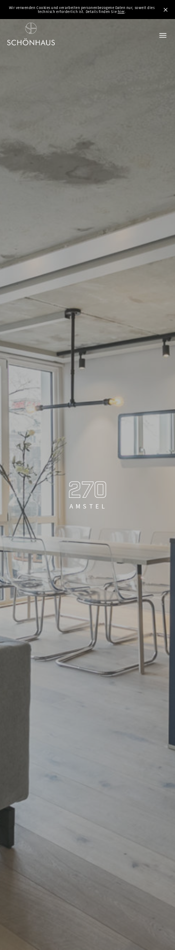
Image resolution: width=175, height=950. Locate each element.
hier (121, 11)
